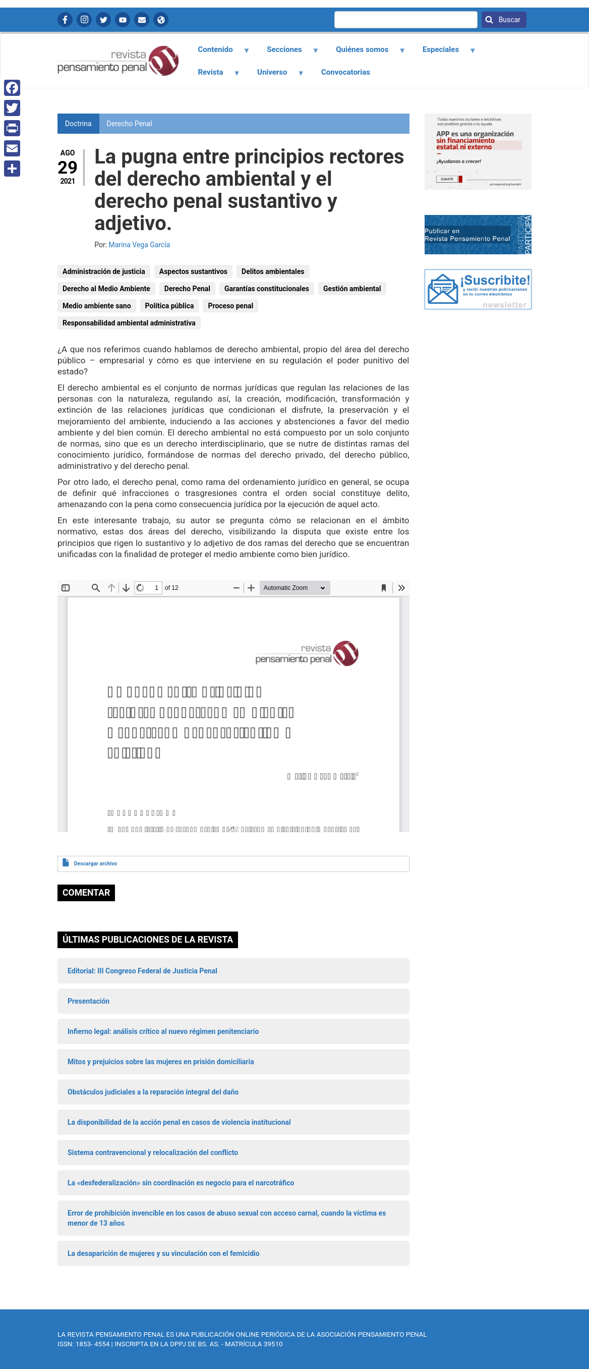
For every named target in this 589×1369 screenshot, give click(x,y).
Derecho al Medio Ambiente (106, 289)
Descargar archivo (95, 863)
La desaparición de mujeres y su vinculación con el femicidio (164, 1253)
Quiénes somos (365, 53)
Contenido (218, 53)
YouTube (122, 19)
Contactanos (141, 19)
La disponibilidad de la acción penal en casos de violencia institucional (179, 1122)
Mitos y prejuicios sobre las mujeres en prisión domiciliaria (161, 1062)
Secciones (287, 53)
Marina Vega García (139, 245)
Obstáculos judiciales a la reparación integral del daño (153, 1092)
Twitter (103, 19)
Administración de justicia (104, 271)
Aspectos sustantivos (193, 271)
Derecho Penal (129, 124)
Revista (213, 76)
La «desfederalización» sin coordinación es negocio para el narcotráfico (181, 1183)
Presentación (88, 1001)
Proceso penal (230, 306)
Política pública (169, 306)
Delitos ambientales (273, 271)
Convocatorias (345, 72)
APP (160, 19)
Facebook (65, 19)
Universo (275, 76)
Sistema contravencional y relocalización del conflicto (153, 1152)
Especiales (443, 53)
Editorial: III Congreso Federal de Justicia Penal (142, 971)
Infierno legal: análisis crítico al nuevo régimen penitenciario (163, 1031)
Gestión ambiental (352, 289)
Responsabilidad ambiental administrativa (129, 323)
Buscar (508, 20)
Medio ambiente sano (97, 306)
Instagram (84, 19)
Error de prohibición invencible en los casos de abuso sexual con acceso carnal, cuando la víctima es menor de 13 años (227, 1218)
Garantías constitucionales (266, 289)
